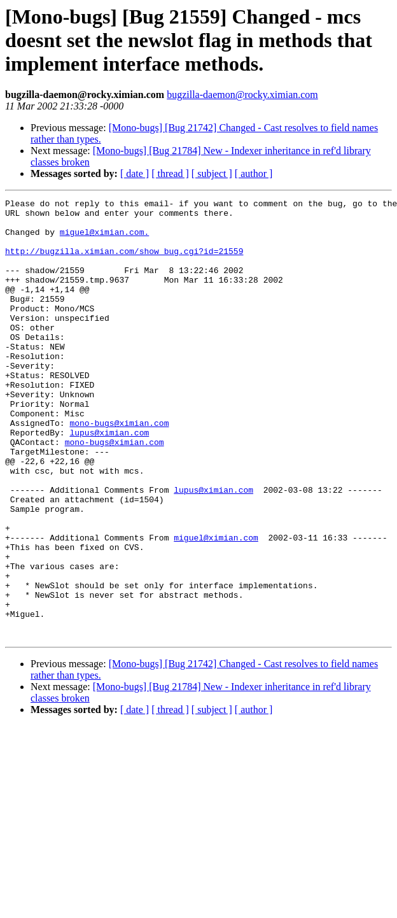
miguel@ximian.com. (104, 239)
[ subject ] (212, 173)
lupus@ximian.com (109, 480)
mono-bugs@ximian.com (119, 468)
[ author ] (254, 173)
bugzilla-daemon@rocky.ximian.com (242, 94)
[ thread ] (170, 173)
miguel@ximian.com (216, 606)
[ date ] (134, 173)
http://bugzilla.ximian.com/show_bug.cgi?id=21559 (124, 262)
